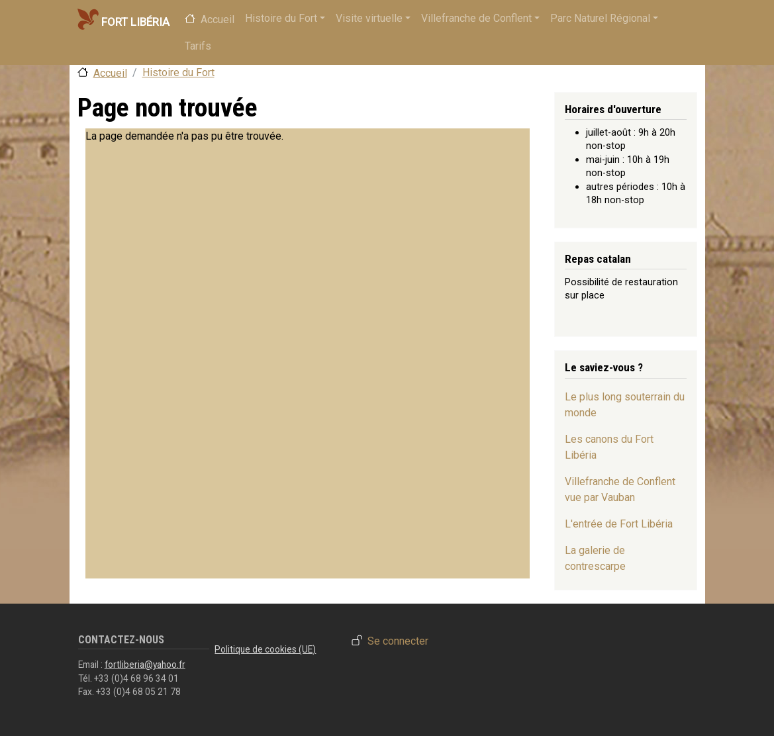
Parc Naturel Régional (600, 18)
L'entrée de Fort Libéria (619, 524)
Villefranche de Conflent (476, 18)
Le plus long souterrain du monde (625, 405)
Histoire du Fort (281, 18)
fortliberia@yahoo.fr (145, 664)
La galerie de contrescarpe (595, 558)
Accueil (217, 19)
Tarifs (198, 46)
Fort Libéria (123, 19)
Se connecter (397, 641)
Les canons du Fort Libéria (609, 447)
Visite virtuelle (369, 18)
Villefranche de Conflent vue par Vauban (620, 489)
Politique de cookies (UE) (265, 649)
